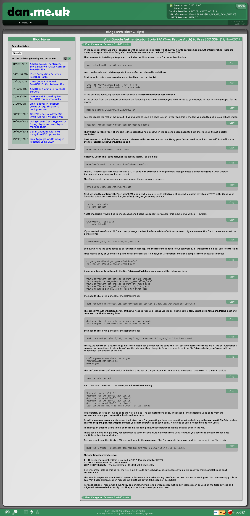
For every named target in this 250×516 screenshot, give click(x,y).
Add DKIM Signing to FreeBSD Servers (47, 90)
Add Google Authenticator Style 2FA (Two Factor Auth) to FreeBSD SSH (48, 67)
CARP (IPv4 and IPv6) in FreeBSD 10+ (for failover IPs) (47, 83)
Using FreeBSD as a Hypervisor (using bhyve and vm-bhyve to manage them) (48, 124)
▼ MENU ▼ (25, 23)
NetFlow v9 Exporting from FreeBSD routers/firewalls (46, 98)
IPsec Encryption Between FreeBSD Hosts (45, 75)
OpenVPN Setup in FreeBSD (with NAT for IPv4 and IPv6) (46, 115)
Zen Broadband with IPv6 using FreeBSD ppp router (45, 133)
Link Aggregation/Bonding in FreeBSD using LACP (47, 140)
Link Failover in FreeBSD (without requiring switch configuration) (45, 107)
